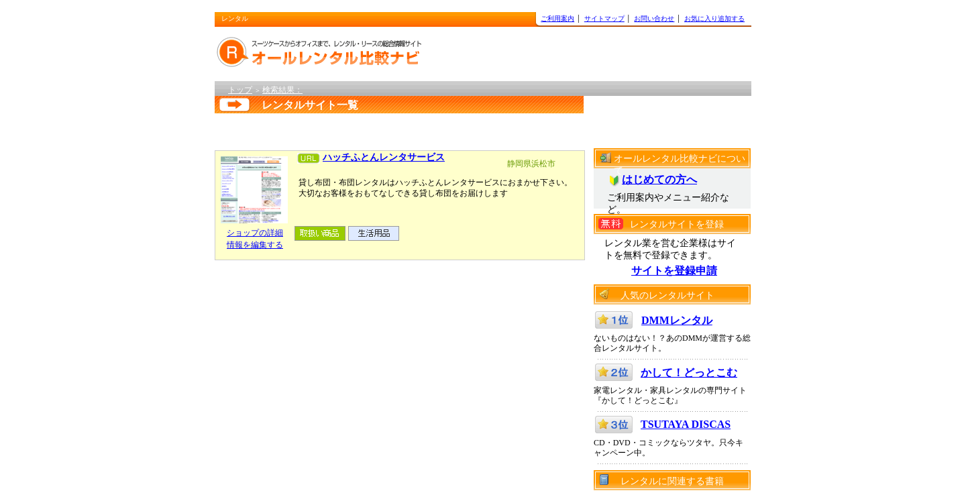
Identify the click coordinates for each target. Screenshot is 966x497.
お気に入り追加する (714, 18)
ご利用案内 (557, 18)
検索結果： (282, 90)
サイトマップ (604, 18)
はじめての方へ (659, 179)
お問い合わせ (654, 18)
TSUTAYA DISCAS (686, 424)
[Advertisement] (385, 128)
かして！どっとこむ (689, 372)
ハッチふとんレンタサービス (384, 157)
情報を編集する (255, 245)
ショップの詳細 (255, 232)
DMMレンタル (676, 320)
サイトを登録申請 (674, 270)
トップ (240, 90)
